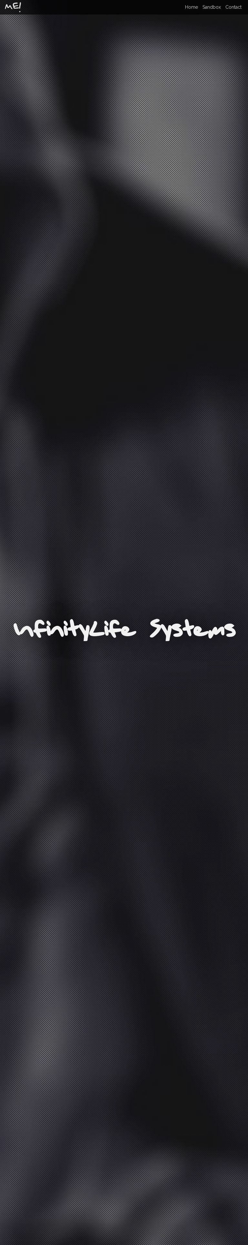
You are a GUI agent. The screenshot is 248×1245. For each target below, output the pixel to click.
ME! (13, 7)
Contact (233, 7)
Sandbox (211, 7)
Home (191, 7)
